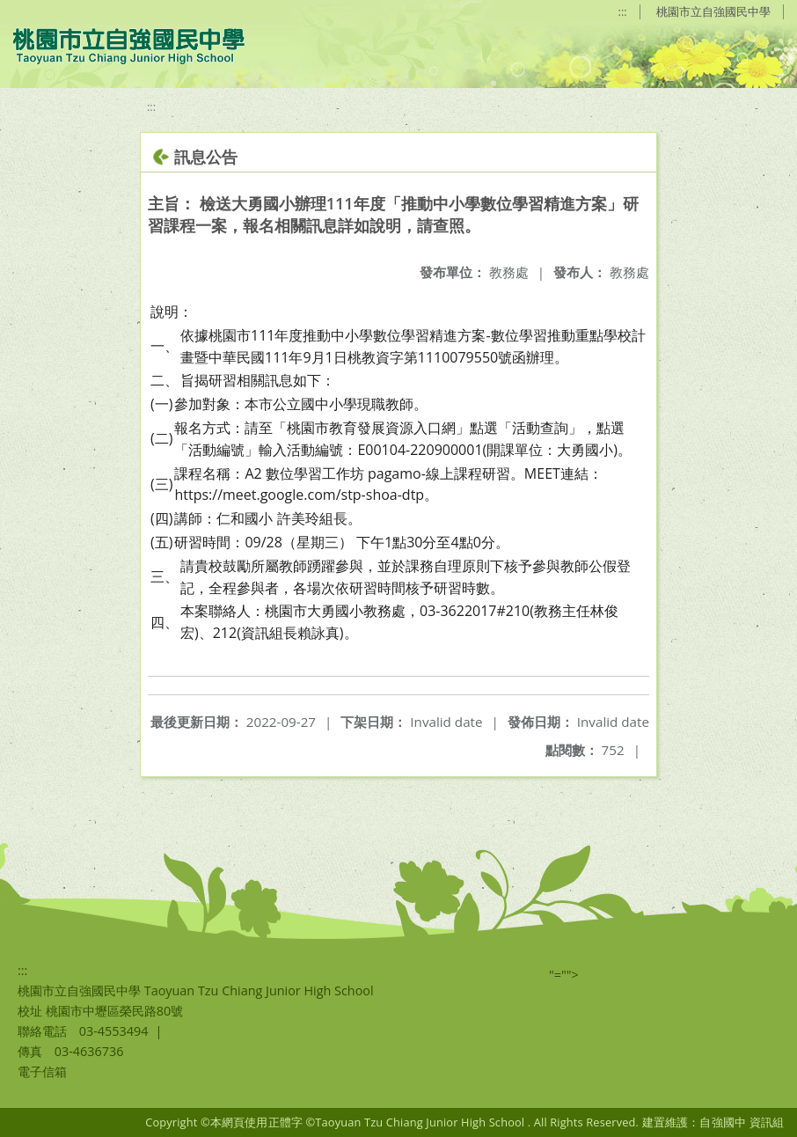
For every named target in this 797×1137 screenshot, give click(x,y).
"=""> (564, 974)
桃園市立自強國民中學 (713, 11)
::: (622, 11)
